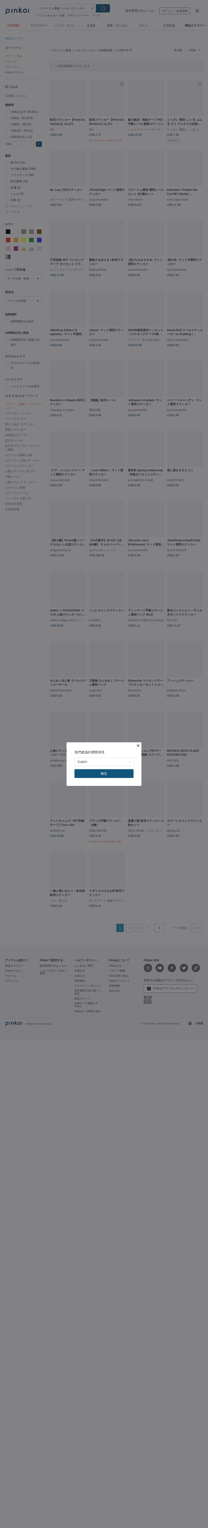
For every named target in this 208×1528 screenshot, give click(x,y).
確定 (104, 773)
